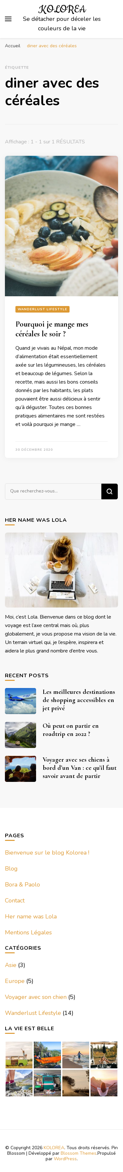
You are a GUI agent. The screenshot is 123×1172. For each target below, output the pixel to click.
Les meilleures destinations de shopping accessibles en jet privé (79, 700)
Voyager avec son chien (36, 997)
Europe (15, 981)
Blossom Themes (78, 1153)
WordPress (65, 1159)
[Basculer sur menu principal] (8, 19)
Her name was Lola (31, 916)
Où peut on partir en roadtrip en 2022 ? (71, 730)
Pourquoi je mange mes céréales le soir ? (51, 329)
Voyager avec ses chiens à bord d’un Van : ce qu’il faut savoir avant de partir (79, 768)
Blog (11, 868)
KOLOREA (62, 9)
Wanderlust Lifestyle (42, 309)
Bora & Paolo (22, 884)
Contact (15, 900)
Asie (10, 965)
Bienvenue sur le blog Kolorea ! (47, 853)
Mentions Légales (28, 932)
